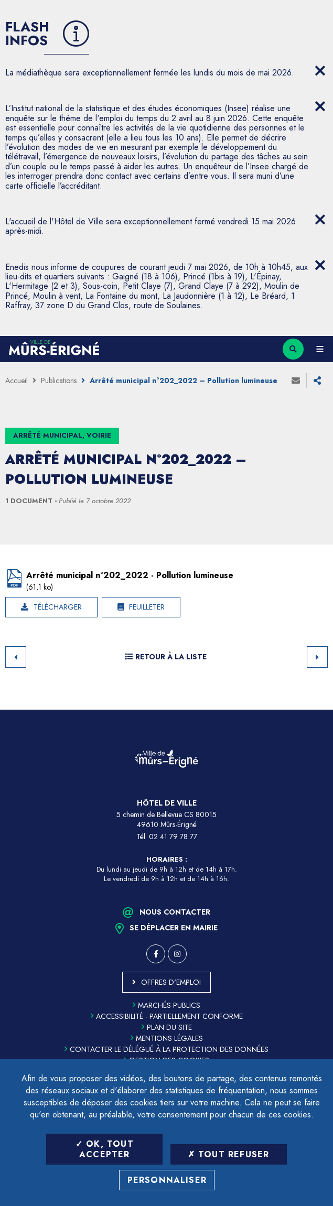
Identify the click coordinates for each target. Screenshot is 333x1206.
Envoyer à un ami (295, 380)
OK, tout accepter (105, 1149)
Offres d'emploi (171, 982)
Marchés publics (166, 1005)
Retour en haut (317, 709)
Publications (59, 380)
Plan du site (167, 1027)
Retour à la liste (166, 656)
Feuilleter (147, 607)
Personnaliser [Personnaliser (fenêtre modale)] (167, 1180)
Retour (15, 656)
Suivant (317, 656)
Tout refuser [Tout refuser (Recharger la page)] (229, 1154)
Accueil (16, 380)
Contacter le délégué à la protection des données (166, 1049)
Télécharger (58, 607)
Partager (317, 380)
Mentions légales (167, 1038)
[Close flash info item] (320, 71)
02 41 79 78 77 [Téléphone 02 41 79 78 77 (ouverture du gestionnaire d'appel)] (173, 836)
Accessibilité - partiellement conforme (167, 1016)
